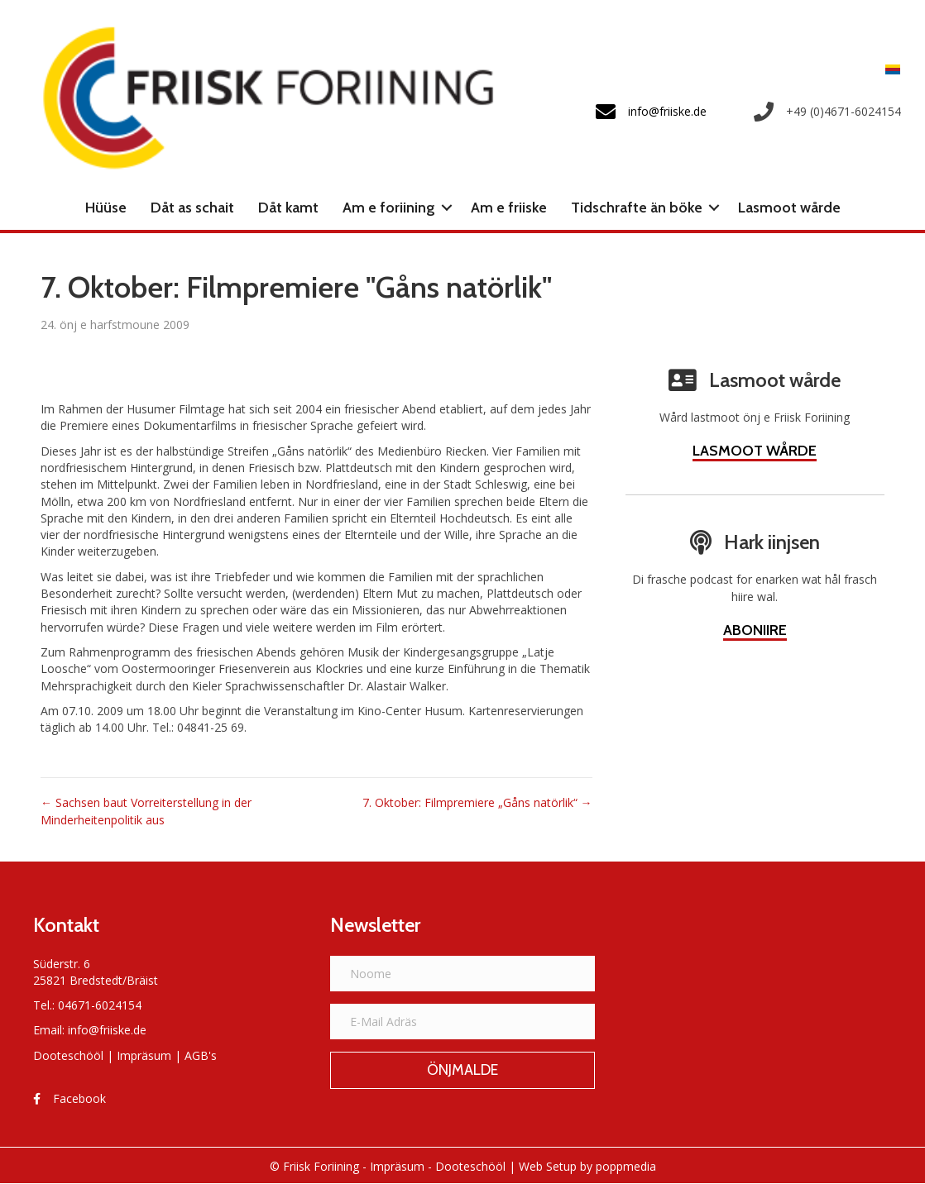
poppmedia (626, 1166)
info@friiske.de (107, 1030)
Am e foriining (389, 207)
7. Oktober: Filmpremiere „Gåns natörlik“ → (477, 802)
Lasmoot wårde (789, 207)
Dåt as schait (192, 207)
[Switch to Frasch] (888, 69)
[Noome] (462, 973)
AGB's (201, 1055)
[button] (446, 207)
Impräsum (144, 1055)
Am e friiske (509, 207)
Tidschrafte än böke (636, 207)
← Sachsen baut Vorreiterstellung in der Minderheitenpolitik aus (146, 811)
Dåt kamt (288, 207)
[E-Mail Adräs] (462, 1021)
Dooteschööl (68, 1055)
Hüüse (106, 207)
